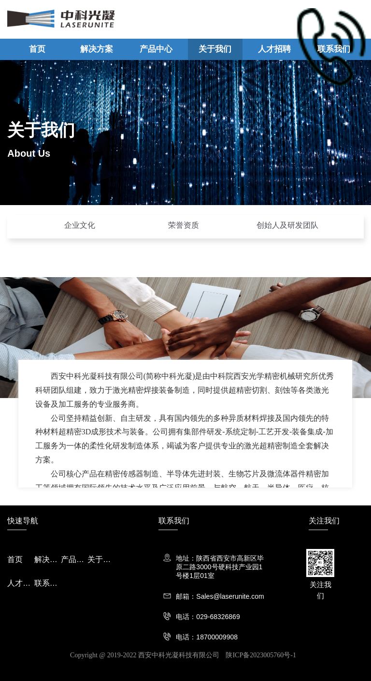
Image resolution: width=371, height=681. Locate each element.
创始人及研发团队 (287, 225)
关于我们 (215, 49)
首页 (37, 49)
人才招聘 (274, 49)
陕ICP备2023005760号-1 (261, 655)
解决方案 (96, 49)
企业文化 (79, 225)
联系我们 (333, 49)
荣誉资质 (183, 225)
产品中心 (156, 49)
